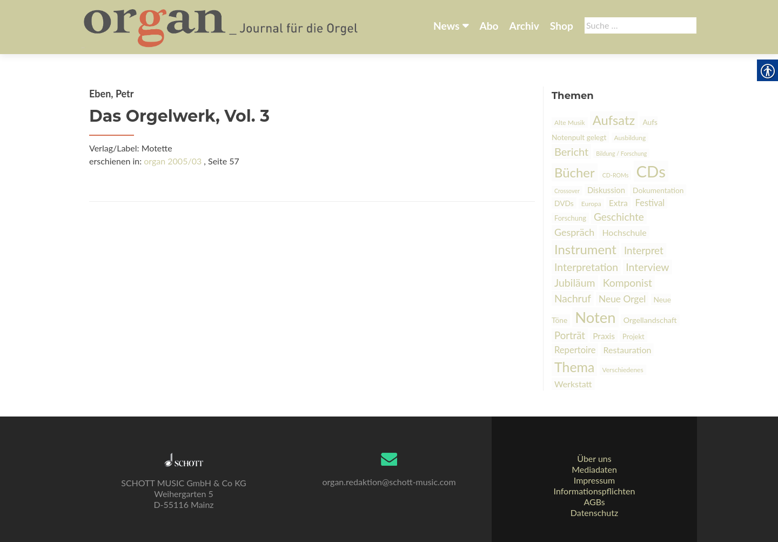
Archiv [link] (524, 25)
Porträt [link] (569, 335)
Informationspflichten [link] (594, 491)
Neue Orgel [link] (622, 299)
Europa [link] (591, 204)
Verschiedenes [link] (622, 370)
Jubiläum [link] (574, 282)
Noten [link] (595, 317)
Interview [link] (647, 267)
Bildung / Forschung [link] (621, 153)
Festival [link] (650, 202)
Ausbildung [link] (630, 138)
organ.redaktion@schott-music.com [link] (388, 482)
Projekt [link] (633, 336)
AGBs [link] (594, 502)
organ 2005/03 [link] (173, 161)
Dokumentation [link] (658, 190)
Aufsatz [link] (614, 120)
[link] (222, 26)
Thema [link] (574, 367)
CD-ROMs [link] (615, 175)
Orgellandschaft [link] (650, 320)
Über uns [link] (594, 458)
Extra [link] (618, 203)
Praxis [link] (604, 336)
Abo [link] (488, 25)
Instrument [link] (585, 249)
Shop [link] (561, 25)
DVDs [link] (564, 203)
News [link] (446, 25)
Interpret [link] (643, 250)
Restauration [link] (627, 350)
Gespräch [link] (574, 232)
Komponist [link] (627, 282)
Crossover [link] (567, 190)
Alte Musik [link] (569, 122)
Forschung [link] (570, 218)
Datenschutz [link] (594, 512)
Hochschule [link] (624, 232)
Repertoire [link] (574, 350)
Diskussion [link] (606, 190)
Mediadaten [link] (594, 469)
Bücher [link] (574, 172)
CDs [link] (651, 171)
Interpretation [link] (586, 267)
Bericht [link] (571, 151)
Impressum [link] (594, 480)
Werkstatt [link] (573, 384)
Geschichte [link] (619, 216)
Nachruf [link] (572, 298)
